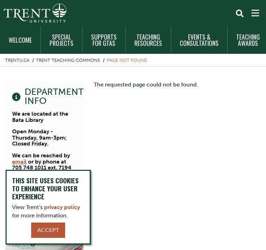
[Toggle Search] (239, 13)
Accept (48, 230)
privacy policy (62, 207)
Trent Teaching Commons (68, 60)
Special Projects (61, 40)
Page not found (127, 60)
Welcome (20, 39)
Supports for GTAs (104, 40)
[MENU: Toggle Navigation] (255, 13)
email (19, 161)
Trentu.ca (17, 60)
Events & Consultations (199, 40)
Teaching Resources (148, 40)
